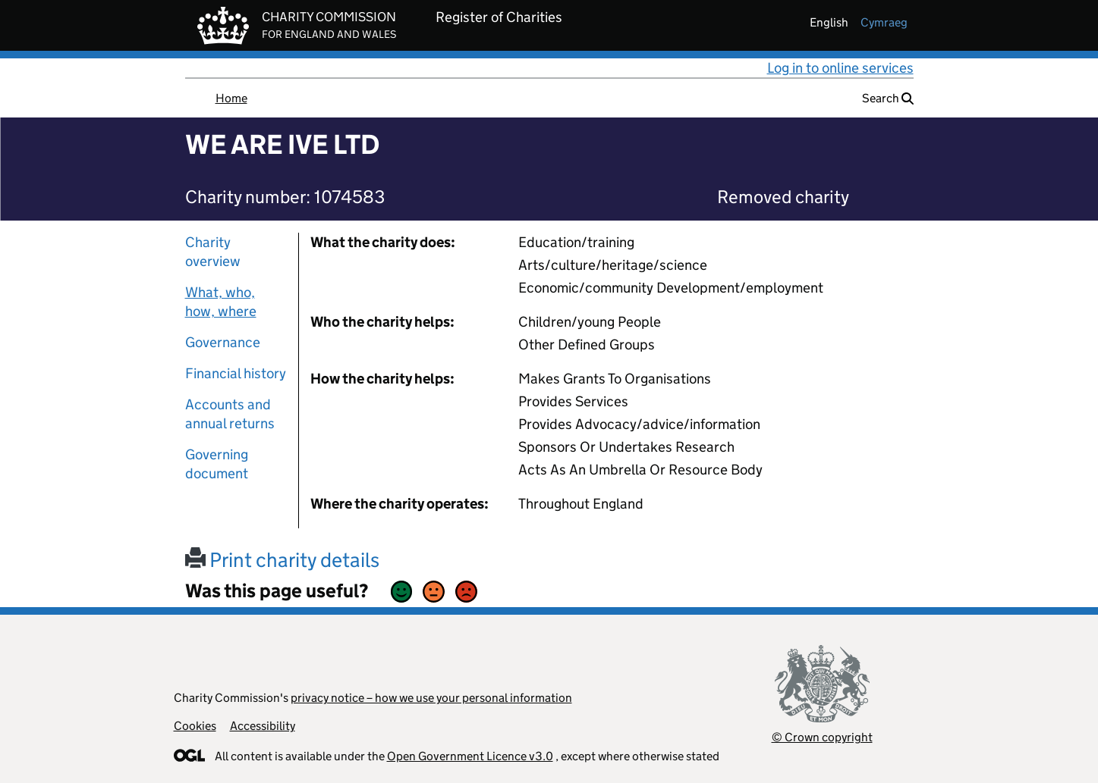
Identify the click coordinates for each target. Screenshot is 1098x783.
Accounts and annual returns (230, 414)
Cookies (195, 726)
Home (231, 98)
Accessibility (262, 726)
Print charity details (282, 559)
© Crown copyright (822, 737)
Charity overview (213, 251)
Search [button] (888, 98)
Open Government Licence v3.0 (470, 756)
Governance (222, 342)
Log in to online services (840, 68)
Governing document (216, 464)
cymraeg (884, 22)
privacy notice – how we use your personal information (431, 698)
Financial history (235, 373)
